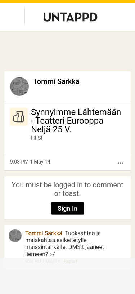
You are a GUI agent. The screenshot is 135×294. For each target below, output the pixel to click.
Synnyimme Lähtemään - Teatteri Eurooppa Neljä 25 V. (76, 121)
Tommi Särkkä (56, 81)
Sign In (68, 208)
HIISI (36, 138)
